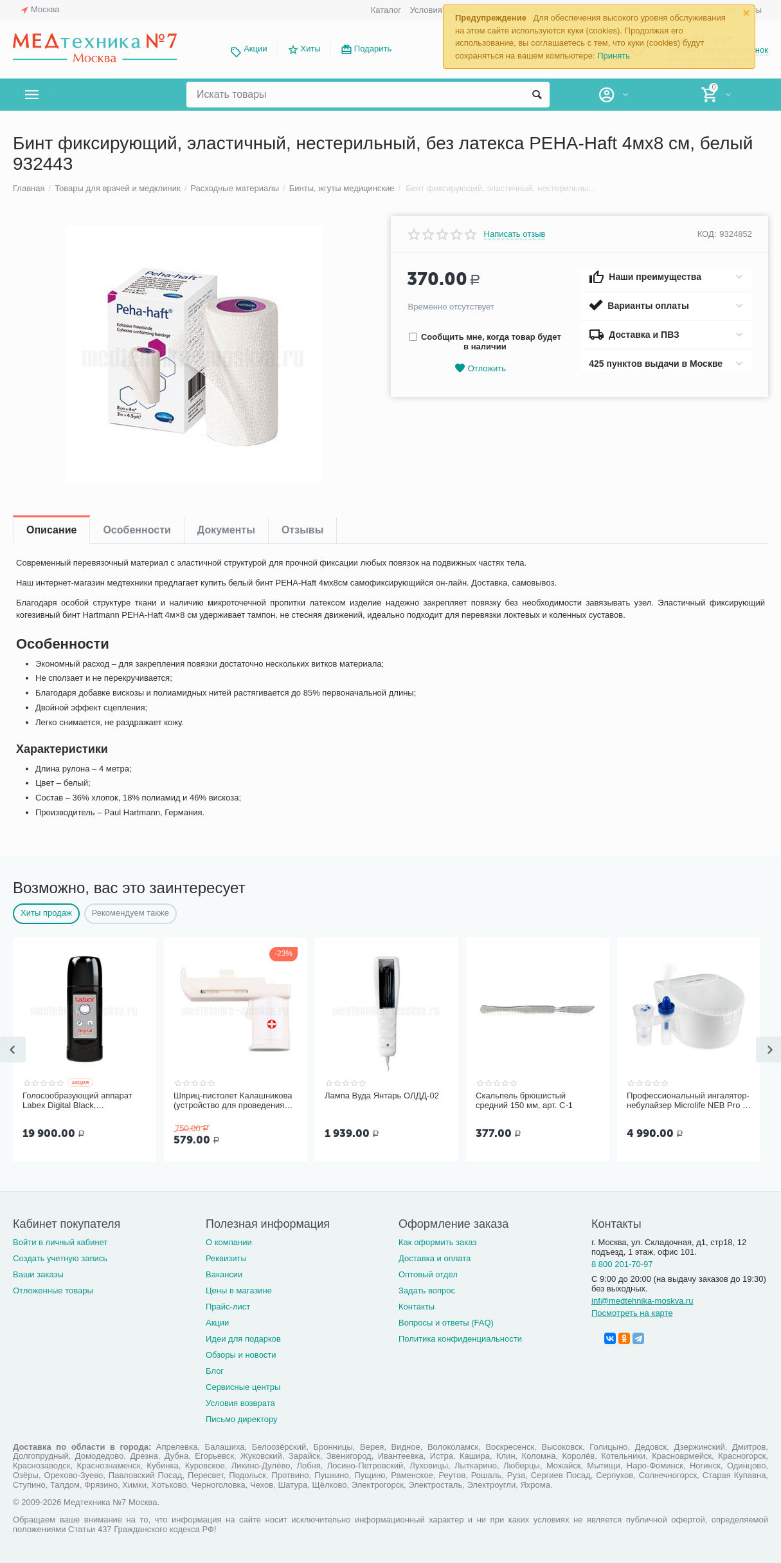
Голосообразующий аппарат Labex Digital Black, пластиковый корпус (77, 1101)
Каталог (386, 10)
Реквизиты (226, 1257)
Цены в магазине (239, 1289)
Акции (255, 48)
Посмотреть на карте (632, 1312)
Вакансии (224, 1273)
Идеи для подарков (243, 1337)
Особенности (136, 529)
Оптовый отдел (428, 1273)
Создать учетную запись (60, 1257)
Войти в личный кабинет (60, 1241)
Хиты (311, 48)
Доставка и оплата (435, 1257)
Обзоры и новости (241, 1353)
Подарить (372, 48)
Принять (613, 55)
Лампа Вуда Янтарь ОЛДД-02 (382, 1095)
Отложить (480, 368)
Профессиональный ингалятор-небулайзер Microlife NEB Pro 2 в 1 (688, 1101)
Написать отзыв (515, 234)
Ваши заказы (38, 1273)
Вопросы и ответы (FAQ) (446, 1321)
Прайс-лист (228, 1305)
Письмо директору (242, 1418)
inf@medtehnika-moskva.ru (642, 1299)
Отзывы (302, 529)
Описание (51, 529)
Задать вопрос (427, 1289)
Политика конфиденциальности (460, 1337)
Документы (226, 529)
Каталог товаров (89, 94)
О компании (229, 1241)
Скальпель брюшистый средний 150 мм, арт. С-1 (524, 1101)
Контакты (417, 1305)
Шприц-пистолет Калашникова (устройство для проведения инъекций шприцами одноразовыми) (233, 1101)
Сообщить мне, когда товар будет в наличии (485, 341)
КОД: (707, 234)
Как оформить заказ (437, 1241)
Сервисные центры (243, 1386)
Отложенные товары (53, 1289)
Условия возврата (240, 1402)
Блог (215, 1369)
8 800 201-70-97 (622, 1263)
